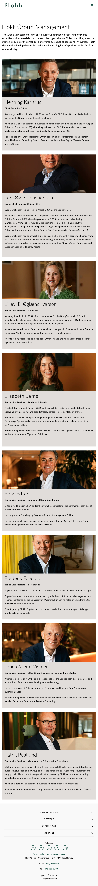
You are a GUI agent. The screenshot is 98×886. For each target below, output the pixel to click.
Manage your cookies (56, 854)
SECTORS (69, 819)
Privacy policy (39, 854)
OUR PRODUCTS (67, 812)
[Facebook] (41, 847)
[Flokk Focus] (65, 847)
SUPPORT (69, 833)
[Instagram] (33, 847)
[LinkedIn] (57, 847)
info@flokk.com (52, 863)
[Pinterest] (49, 847)
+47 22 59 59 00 (50, 869)
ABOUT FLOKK (68, 826)
